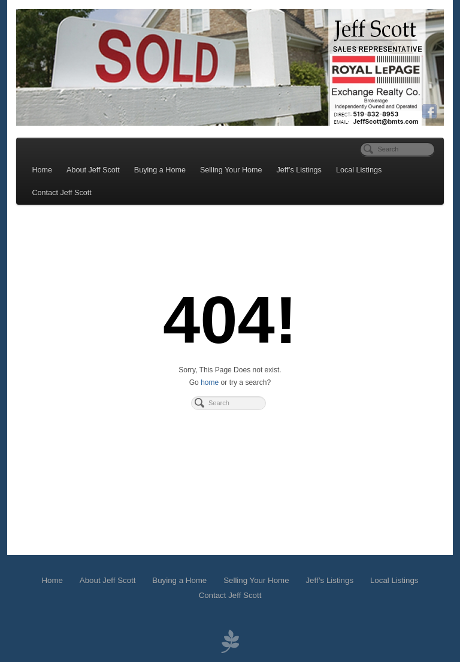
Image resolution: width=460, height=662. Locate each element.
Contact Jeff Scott (62, 193)
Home (42, 170)
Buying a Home (160, 170)
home (210, 382)
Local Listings (359, 170)
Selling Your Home (231, 170)
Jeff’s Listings (299, 170)
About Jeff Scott (93, 170)
